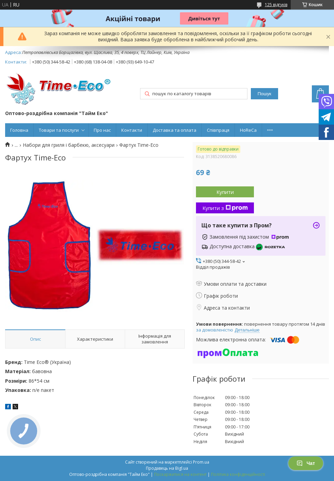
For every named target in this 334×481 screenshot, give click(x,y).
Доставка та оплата (174, 130)
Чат (306, 463)
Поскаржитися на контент (180, 474)
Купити (225, 191)
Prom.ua (201, 462)
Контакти (131, 130)
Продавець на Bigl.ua (167, 468)
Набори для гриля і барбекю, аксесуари (69, 145)
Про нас (102, 130)
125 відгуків (276, 5)
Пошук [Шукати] (264, 93)
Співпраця (218, 130)
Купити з (225, 207)
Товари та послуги (59, 130)
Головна (19, 130)
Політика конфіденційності (238, 474)
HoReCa (248, 130)
